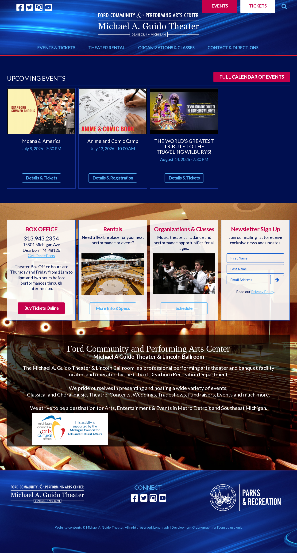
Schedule (184, 308)
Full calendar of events (251, 77)
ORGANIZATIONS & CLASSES (166, 47)
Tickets (257, 5)
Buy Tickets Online (41, 308)
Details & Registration (113, 177)
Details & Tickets (41, 177)
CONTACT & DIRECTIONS (233, 47)
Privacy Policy (262, 291)
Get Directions (41, 255)
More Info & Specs (113, 308)
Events (220, 5)
